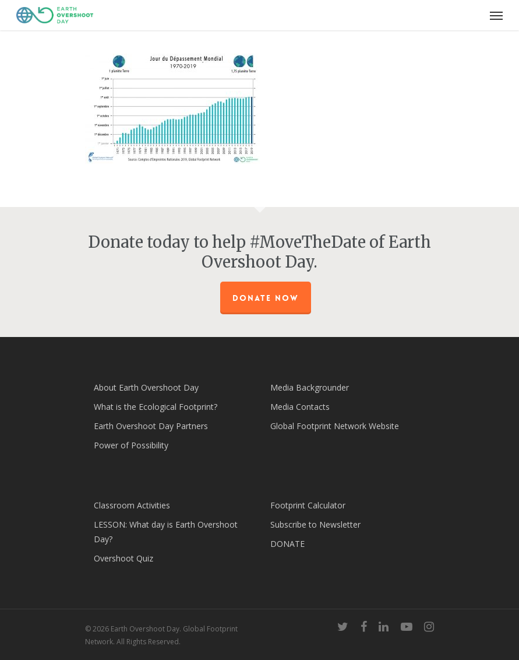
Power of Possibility (131, 445)
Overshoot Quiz (123, 558)
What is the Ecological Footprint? (155, 406)
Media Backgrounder (309, 387)
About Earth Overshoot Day (146, 387)
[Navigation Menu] (496, 15)
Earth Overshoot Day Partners (151, 425)
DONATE (287, 543)
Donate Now (265, 298)
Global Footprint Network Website (334, 425)
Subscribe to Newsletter (315, 524)
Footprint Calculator (307, 505)
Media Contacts (300, 406)
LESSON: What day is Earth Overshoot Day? (166, 532)
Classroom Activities (132, 505)
